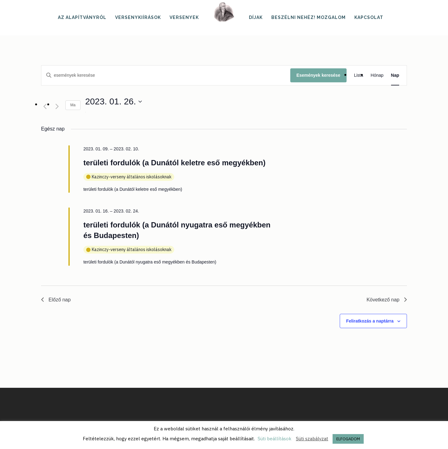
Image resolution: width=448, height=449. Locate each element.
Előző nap (56, 299)
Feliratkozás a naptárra (370, 320)
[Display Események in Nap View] (395, 75)
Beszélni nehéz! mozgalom (308, 17)
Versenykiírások (138, 17)
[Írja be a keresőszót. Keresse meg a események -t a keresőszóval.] (165, 75)
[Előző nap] (45, 106)
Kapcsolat (368, 17)
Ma (73, 105)
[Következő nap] (57, 106)
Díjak (256, 17)
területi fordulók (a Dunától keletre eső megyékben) (174, 162)
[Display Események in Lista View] (358, 75)
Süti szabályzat (312, 439)
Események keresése (318, 75)
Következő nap (386, 299)
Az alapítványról (82, 17)
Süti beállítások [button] (275, 439)
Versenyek (184, 17)
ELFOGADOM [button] (348, 439)
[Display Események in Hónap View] (377, 75)
